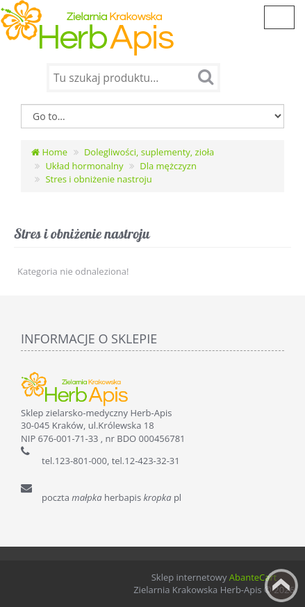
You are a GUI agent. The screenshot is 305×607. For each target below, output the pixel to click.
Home (49, 152)
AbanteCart (253, 577)
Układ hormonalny (84, 166)
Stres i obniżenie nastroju (98, 179)
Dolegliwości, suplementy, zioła (149, 152)
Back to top (281, 585)
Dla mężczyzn (168, 166)
